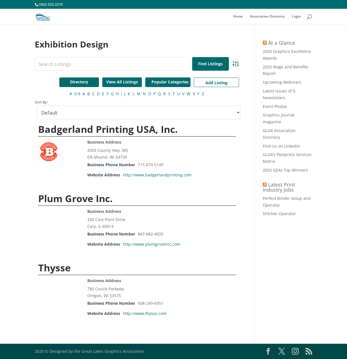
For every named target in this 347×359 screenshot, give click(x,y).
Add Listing (216, 82)
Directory (79, 82)
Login (296, 16)
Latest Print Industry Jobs (279, 187)
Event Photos (275, 106)
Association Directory (267, 16)
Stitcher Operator (279, 213)
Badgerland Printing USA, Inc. (108, 129)
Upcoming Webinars (282, 82)
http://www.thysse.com (144, 313)
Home (238, 16)
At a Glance (281, 42)
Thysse (54, 267)
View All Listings (122, 82)
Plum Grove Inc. (75, 198)
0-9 (77, 93)
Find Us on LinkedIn (281, 146)
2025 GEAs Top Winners (285, 170)
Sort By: (41, 102)
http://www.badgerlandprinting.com (157, 175)
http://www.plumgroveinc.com (151, 244)
